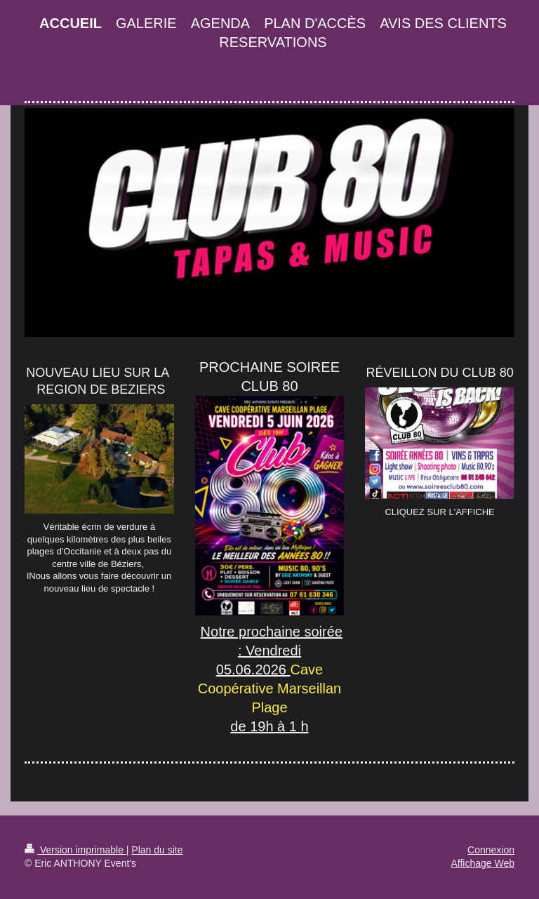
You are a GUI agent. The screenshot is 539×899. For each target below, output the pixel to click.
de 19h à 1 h (269, 726)
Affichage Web (482, 863)
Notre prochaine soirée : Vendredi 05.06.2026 (271, 650)
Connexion (490, 849)
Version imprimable (75, 849)
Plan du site (156, 849)
